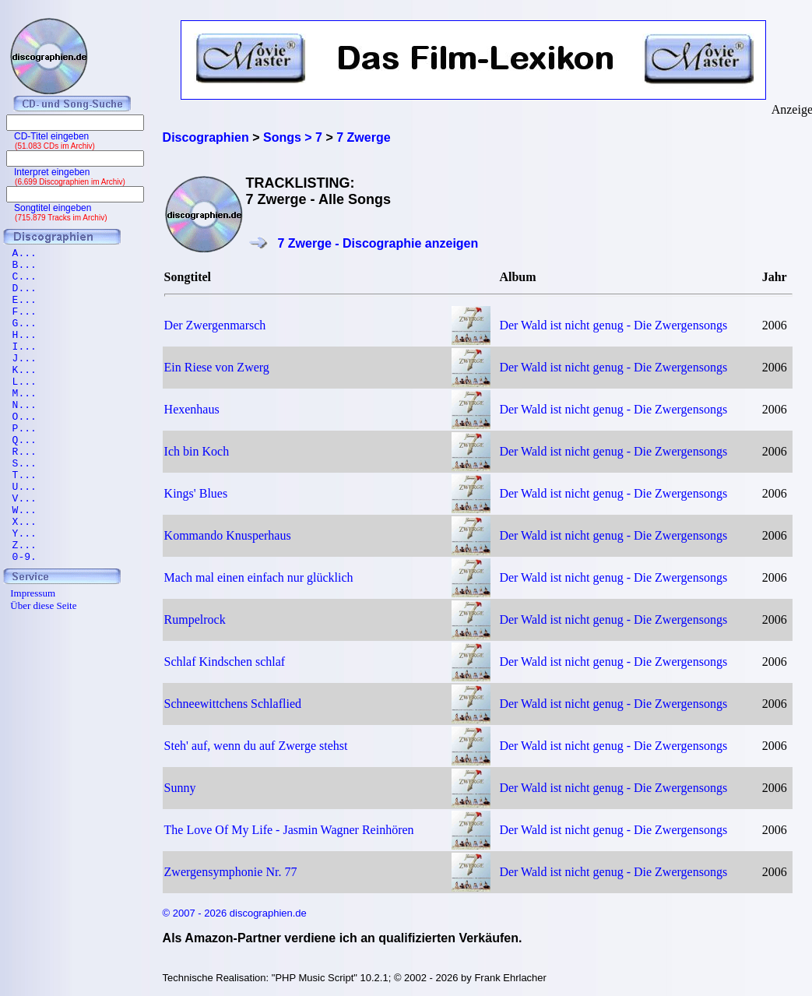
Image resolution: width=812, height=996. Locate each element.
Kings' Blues (196, 493)
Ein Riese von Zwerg (216, 367)
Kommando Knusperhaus (227, 535)
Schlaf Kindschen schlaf (225, 661)
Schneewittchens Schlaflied (232, 703)
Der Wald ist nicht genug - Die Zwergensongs (613, 325)
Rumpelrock (195, 619)
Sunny (180, 787)
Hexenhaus (192, 409)
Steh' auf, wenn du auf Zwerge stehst (256, 745)
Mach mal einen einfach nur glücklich (258, 577)
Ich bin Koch (197, 451)
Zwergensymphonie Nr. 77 (230, 871)
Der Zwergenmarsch (215, 325)
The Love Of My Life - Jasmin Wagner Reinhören (289, 829)
